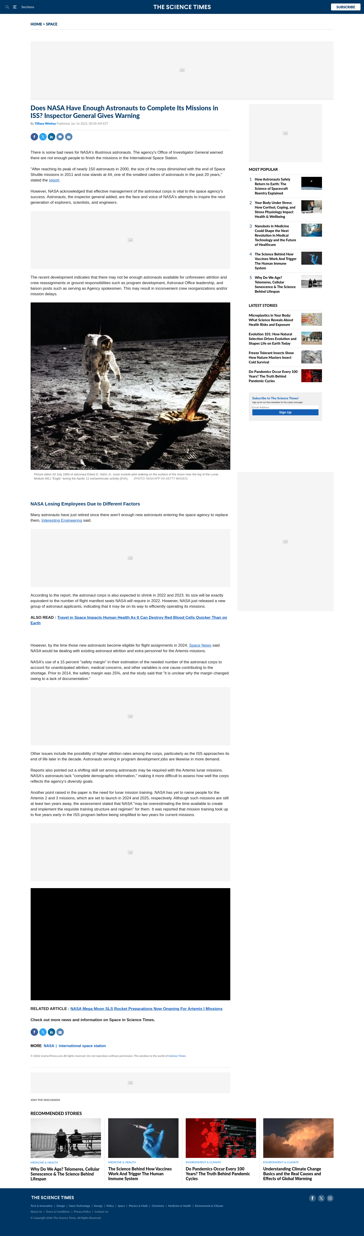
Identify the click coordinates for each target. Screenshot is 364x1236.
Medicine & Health (179, 1205)
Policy (110, 1205)
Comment (60, 136)
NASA (49, 1046)
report (54, 180)
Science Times (177, 1056)
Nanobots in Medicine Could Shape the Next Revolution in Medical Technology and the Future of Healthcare (275, 235)
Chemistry (158, 1205)
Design (61, 1205)
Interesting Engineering (62, 520)
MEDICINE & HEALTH (44, 1162)
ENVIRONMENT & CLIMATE (203, 1162)
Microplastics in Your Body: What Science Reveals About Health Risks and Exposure (271, 320)
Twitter (43, 136)
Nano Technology (79, 1205)
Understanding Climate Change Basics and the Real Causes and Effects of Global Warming (292, 1173)
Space (121, 1205)
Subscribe (345, 7)
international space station (82, 1046)
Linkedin (51, 136)
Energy (98, 1205)
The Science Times (182, 7)
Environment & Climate (209, 1205)
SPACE (51, 24)
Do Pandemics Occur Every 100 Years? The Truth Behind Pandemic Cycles (273, 376)
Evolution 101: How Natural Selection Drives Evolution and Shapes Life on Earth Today (272, 338)
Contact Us (101, 1211)
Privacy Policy (82, 1211)
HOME (36, 24)
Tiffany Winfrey (46, 123)
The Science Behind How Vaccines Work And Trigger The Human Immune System (140, 1173)
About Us (36, 1211)
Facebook (34, 136)
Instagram (330, 1198)
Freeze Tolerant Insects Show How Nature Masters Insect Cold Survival (271, 357)
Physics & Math (138, 1205)
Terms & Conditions (58, 1211)
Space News (200, 645)
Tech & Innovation (42, 1205)
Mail (68, 136)
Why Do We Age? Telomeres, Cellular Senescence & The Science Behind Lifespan (65, 1173)
